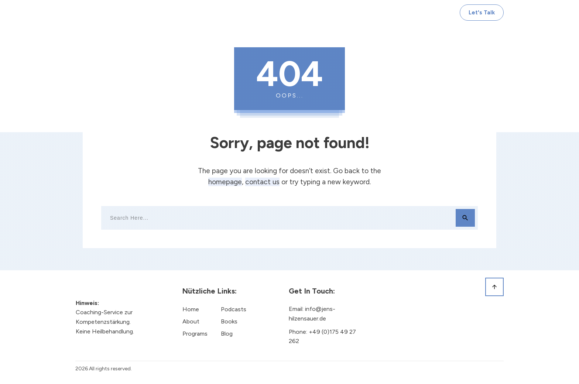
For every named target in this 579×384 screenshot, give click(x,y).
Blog (227, 333)
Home (190, 309)
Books (229, 321)
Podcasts (233, 309)
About (190, 321)
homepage (225, 182)
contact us (262, 182)
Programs (195, 333)
